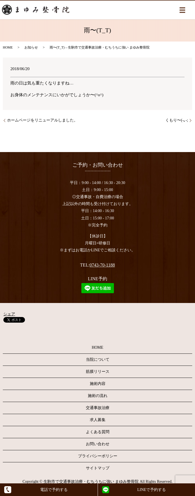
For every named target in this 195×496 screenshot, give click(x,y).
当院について (97, 359)
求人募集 (97, 420)
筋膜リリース (97, 371)
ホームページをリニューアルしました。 (42, 120)
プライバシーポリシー (97, 456)
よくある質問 (97, 432)
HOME (8, 47)
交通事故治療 (97, 408)
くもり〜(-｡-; (176, 120)
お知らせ (31, 47)
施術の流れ (97, 396)
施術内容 (97, 384)
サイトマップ (97, 468)
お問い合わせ (97, 444)
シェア (9, 314)
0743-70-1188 (102, 265)
